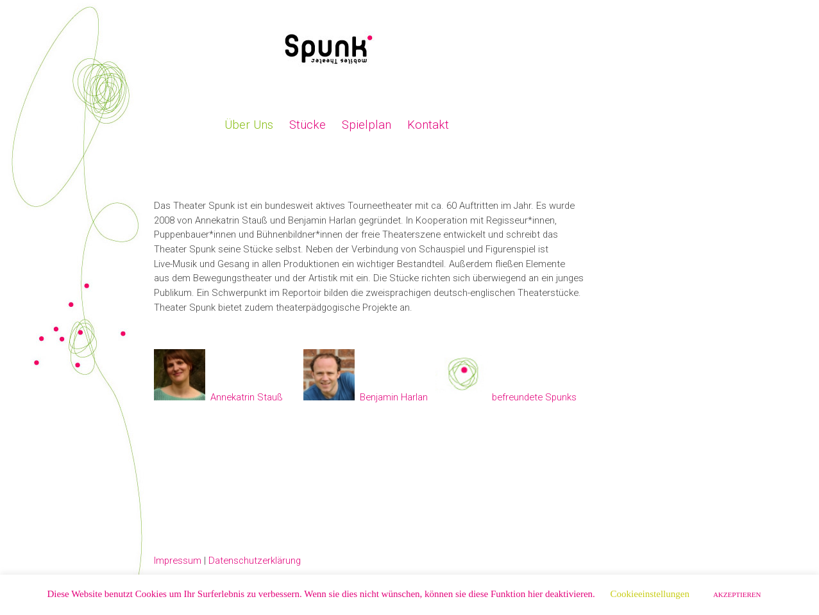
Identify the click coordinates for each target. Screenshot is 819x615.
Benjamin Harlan (394, 397)
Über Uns (248, 125)
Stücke (307, 125)
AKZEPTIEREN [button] (737, 594)
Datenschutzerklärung (254, 560)
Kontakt (428, 125)
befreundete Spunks (534, 397)
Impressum (177, 560)
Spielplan (366, 125)
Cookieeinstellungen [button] (650, 594)
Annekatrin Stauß (246, 397)
